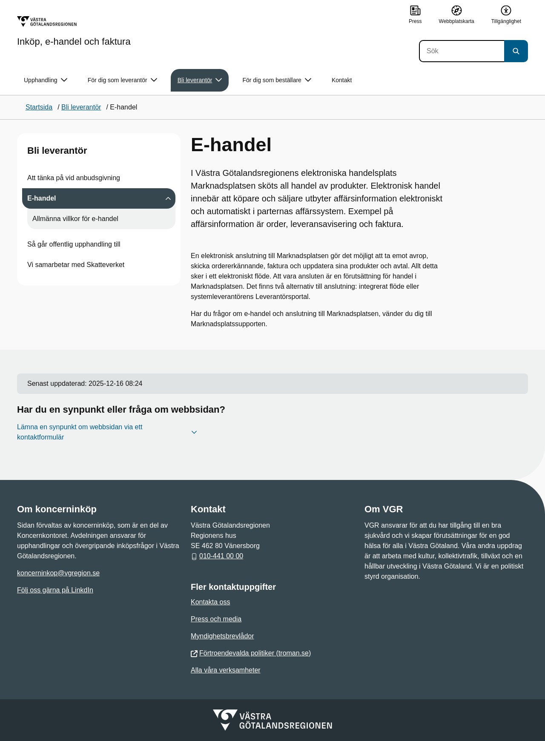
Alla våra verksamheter (226, 670)
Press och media (216, 619)
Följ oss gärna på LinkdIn (55, 590)
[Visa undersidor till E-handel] (168, 198)
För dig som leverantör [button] (122, 80)
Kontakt (342, 80)
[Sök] (461, 51)
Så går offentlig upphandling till (73, 244)
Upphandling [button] (45, 80)
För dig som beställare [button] (276, 80)
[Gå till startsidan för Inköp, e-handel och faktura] (74, 31)
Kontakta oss (210, 602)
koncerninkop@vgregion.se (58, 573)
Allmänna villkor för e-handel (75, 218)
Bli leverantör (57, 150)
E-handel (41, 198)
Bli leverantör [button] (200, 80)
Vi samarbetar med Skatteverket (75, 264)
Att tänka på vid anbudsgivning (73, 177)
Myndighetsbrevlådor (222, 636)
